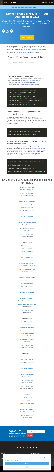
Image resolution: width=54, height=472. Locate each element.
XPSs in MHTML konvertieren (27, 228)
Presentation (38, 66)
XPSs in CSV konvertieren (27, 345)
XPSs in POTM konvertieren (27, 292)
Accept (27, 463)
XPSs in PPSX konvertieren (27, 321)
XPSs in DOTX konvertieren (27, 205)
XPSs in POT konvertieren (27, 286)
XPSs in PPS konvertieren (27, 310)
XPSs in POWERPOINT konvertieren (27, 304)
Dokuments (21, 122)
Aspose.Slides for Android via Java (26, 51)
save (38, 64)
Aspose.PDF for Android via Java (33, 49)
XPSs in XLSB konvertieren (27, 403)
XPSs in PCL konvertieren (27, 245)
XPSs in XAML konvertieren (27, 339)
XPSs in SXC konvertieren (27, 380)
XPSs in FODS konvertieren (27, 362)
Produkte (18, 453)
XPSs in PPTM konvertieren (27, 327)
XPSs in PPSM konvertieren (27, 316)
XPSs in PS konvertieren (27, 251)
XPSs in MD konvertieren (27, 368)
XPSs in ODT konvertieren (27, 234)
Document (32, 62)
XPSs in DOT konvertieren (27, 193)
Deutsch (44, 2)
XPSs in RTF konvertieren (27, 257)
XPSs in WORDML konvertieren (27, 263)
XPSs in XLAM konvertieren (27, 397)
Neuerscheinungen (35, 453)
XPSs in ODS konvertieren (27, 374)
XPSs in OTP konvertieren (27, 281)
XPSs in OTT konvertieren (27, 240)
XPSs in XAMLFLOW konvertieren (27, 269)
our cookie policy (15, 460)
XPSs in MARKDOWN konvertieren (27, 222)
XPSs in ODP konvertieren (27, 275)
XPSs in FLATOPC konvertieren (27, 210)
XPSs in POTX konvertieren (27, 298)
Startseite (3, 453)
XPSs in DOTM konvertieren (27, 199)
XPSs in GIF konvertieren (27, 216)
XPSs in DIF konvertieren (27, 351)
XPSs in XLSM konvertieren (27, 409)
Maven (42, 78)
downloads (29, 84)
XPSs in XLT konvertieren (27, 415)
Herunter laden (27, 37)
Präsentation (19, 151)
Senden (30, 435)
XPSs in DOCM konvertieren (27, 187)
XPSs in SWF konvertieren (27, 333)
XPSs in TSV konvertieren (27, 386)
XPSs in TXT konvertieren (27, 392)
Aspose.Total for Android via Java (26, 52)
